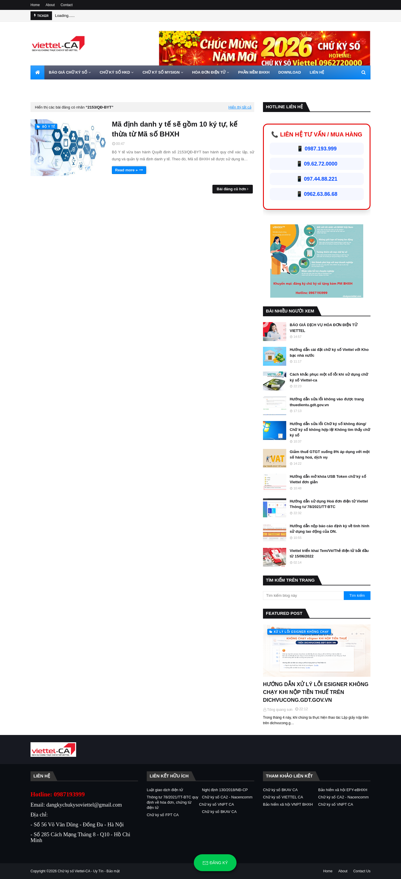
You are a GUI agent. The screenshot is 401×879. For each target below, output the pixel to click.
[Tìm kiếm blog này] (303, 595)
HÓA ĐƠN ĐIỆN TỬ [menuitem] (208, 72)
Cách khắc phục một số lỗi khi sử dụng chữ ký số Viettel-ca (329, 377)
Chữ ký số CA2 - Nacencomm (227, 797)
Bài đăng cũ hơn (231, 189)
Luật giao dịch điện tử (165, 790)
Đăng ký (215, 863)
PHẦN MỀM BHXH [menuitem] (253, 72)
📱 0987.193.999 (316, 149)
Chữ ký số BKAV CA (219, 811)
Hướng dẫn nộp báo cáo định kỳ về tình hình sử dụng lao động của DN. (329, 529)
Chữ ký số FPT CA (163, 815)
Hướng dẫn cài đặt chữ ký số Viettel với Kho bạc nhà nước (329, 352)
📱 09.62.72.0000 (316, 164)
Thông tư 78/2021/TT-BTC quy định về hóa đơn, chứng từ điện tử (172, 802)
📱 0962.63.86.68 (316, 194)
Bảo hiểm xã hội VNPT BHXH (288, 804)
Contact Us (361, 871)
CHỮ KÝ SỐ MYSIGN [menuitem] (161, 72)
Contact (66, 5)
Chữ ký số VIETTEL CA (283, 797)
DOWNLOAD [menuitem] (289, 72)
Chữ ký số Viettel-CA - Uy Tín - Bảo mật (89, 871)
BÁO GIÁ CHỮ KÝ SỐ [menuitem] (68, 72)
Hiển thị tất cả (239, 107)
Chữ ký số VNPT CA (216, 804)
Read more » (126, 170)
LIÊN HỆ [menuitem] (317, 72)
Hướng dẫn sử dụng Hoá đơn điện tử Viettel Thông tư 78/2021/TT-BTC (329, 504)
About (50, 5)
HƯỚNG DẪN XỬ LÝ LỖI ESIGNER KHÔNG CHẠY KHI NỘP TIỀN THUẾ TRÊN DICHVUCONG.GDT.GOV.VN (315, 692)
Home (35, 5)
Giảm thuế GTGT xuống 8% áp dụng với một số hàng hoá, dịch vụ (330, 455)
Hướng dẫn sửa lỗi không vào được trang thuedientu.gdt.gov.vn (327, 402)
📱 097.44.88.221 (316, 179)
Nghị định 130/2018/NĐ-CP (225, 790)
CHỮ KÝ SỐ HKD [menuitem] (115, 72)
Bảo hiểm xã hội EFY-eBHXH (342, 790)
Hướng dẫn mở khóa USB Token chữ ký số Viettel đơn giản (328, 479)
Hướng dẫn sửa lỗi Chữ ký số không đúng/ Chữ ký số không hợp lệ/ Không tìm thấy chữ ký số (330, 429)
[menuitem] (37, 72)
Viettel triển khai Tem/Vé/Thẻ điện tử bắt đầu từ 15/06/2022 (329, 553)
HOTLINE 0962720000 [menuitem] (54, 86)
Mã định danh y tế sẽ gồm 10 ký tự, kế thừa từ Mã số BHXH (174, 129)
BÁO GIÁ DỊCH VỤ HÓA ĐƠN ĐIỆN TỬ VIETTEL (323, 328)
